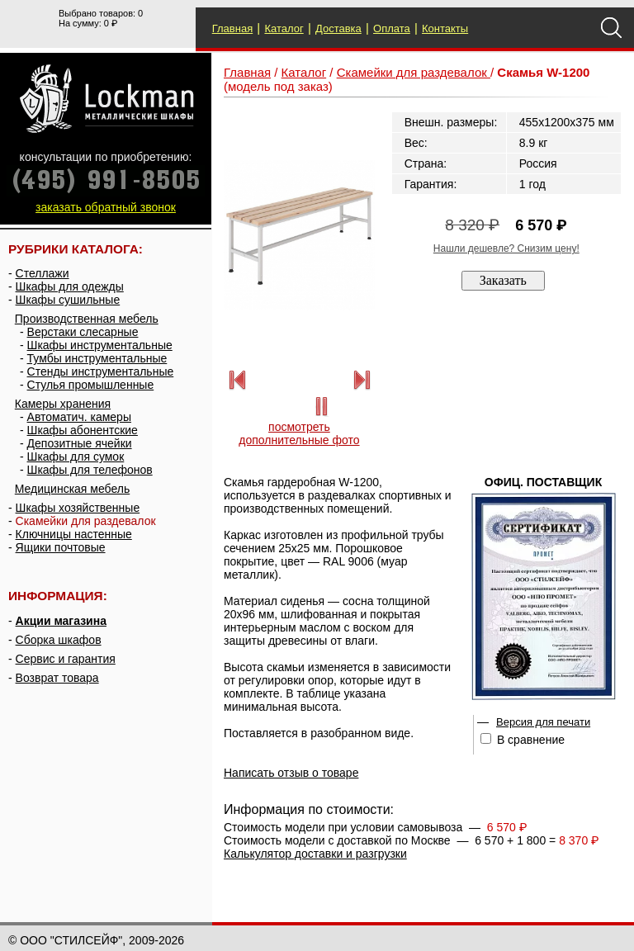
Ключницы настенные (74, 534)
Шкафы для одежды (70, 286)
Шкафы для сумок (76, 456)
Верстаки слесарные (83, 331)
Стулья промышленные (90, 384)
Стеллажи (42, 273)
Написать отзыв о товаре (291, 772)
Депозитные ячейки (79, 443)
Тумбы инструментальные (97, 358)
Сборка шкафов (59, 639)
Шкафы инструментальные (100, 345)
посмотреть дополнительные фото (299, 433)
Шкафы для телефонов (90, 469)
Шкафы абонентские (82, 430)
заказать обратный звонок (105, 207)
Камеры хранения (63, 403)
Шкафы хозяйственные (78, 507)
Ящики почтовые (61, 547)
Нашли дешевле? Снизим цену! (506, 248)
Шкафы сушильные (68, 299)
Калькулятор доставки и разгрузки (315, 853)
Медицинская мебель (72, 488)
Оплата (391, 28)
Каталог (283, 28)
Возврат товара (57, 677)
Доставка (338, 28)
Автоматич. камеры (79, 416)
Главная (232, 28)
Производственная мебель (86, 318)
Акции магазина (61, 620)
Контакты (445, 28)
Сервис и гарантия (66, 658)
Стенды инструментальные (100, 371)
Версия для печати (543, 722)
